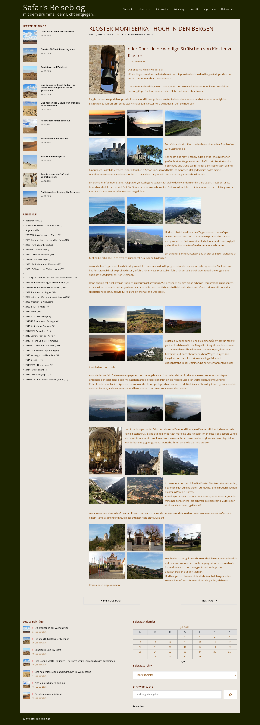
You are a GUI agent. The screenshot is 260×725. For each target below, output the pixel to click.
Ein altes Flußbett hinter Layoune (58, 49)
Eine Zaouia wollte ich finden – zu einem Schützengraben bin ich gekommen (58, 88)
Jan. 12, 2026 (46, 196)
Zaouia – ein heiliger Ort (53, 156)
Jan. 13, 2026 (46, 181)
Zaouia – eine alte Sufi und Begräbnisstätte (55, 175)
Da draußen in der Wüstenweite (57, 31)
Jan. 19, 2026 (46, 71)
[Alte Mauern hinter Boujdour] (26, 685)
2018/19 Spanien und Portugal (138, 34)
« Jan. (184, 661)
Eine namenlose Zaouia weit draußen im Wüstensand (60, 104)
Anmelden (138, 706)
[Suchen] (230, 694)
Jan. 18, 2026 (46, 94)
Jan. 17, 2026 (46, 109)
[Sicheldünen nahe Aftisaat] (26, 696)
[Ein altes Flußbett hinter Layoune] (26, 641)
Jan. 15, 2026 (46, 142)
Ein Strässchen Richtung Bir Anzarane (60, 192)
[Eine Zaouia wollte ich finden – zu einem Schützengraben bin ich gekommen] (26, 663)
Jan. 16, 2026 (46, 124)
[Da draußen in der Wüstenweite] (26, 630)
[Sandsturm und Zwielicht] (26, 652)
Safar (110, 34)
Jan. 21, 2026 (46, 35)
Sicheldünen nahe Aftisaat (54, 138)
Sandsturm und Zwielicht (54, 67)
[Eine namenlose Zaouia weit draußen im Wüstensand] (26, 674)
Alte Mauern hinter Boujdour (55, 120)
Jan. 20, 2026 (46, 53)
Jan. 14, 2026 (46, 160)
